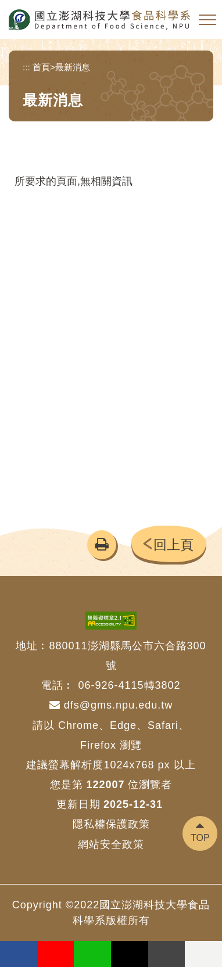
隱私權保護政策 (111, 824)
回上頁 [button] (173, 545)
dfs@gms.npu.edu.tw (111, 705)
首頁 (41, 67)
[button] (207, 20)
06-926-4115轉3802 (129, 685)
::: (26, 67)
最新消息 (72, 67)
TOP (200, 838)
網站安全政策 (111, 844)
